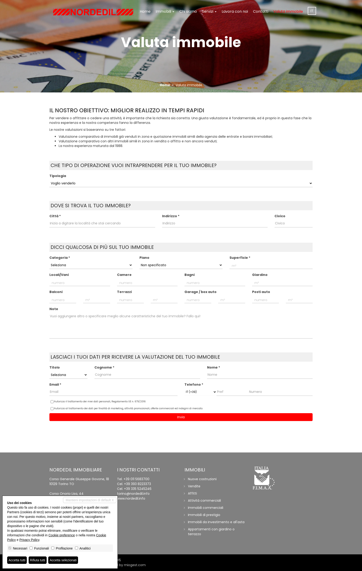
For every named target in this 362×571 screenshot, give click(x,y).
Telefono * (193, 384)
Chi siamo (188, 11)
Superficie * (239, 257)
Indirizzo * (170, 216)
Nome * (213, 367)
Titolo (54, 367)
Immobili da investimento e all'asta (216, 522)
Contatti (260, 11)
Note (53, 309)
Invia (181, 417)
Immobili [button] (165, 11)
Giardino (260, 274)
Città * (55, 216)
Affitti (192, 493)
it (312, 11)
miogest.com (135, 565)
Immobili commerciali (205, 507)
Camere (124, 274)
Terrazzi (124, 292)
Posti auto (261, 292)
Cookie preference (61, 535)
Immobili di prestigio (204, 515)
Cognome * (104, 367)
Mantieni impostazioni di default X (90, 500)
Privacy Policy (29, 540)
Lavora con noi (235, 11)
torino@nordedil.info (133, 493)
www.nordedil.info (131, 498)
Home (145, 11)
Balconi (56, 292)
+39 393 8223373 (137, 484)
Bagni (189, 274)
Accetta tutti (17, 560)
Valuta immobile (288, 11)
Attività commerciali (204, 500)
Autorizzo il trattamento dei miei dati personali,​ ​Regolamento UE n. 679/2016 (98, 401)
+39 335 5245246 (137, 488)
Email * (55, 384)
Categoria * (59, 257)
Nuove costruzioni (202, 479)
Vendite (194, 486)
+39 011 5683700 (136, 479)
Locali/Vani (59, 274)
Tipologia (57, 176)
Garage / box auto (200, 292)
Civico (280, 216)
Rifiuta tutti (37, 560)
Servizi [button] (209, 11)
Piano (144, 257)
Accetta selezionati (63, 560)
